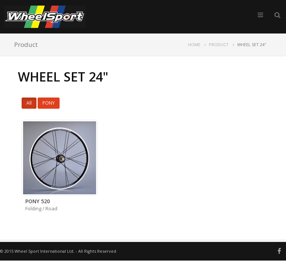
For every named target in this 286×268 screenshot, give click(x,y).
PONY (48, 103)
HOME (194, 44)
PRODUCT (219, 44)
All (29, 103)
